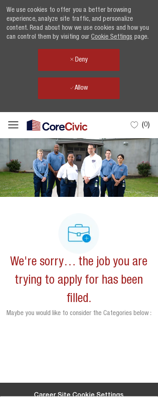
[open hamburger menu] (13, 125)
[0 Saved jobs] (140, 125)
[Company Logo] (49, 125)
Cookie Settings (111, 37)
